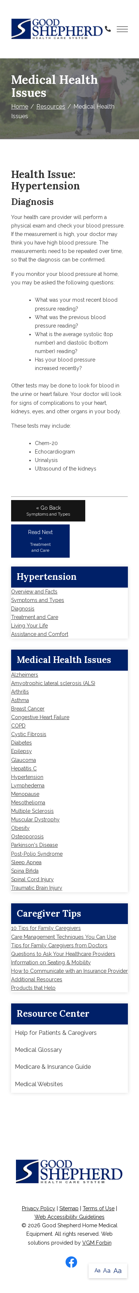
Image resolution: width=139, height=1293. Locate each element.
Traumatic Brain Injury (36, 888)
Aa (97, 1270)
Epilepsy (21, 751)
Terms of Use (99, 1208)
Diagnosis (22, 609)
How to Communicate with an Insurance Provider (69, 971)
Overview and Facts (34, 592)
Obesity (20, 828)
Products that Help (33, 988)
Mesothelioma (28, 802)
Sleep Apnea (26, 862)
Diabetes (21, 743)
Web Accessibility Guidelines (69, 1217)
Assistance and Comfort (39, 634)
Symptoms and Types (37, 600)
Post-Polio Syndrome (37, 854)
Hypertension (27, 777)
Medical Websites (39, 1084)
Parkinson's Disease (34, 845)
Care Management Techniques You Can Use (63, 937)
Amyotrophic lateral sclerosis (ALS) (53, 683)
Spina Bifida (25, 871)
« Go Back (48, 511)
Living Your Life (29, 626)
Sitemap (69, 1208)
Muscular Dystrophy (35, 819)
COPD (18, 726)
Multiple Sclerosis (32, 811)
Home (19, 106)
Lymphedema (27, 786)
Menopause (25, 794)
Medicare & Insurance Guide (53, 1066)
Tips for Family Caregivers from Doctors (59, 945)
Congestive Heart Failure (40, 717)
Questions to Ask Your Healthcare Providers (63, 954)
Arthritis (20, 692)
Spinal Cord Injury (32, 879)
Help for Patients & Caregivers (56, 1032)
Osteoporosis (27, 836)
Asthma (20, 700)
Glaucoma (23, 760)
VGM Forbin (97, 1243)
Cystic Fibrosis (28, 734)
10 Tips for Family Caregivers (46, 928)
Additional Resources (36, 979)
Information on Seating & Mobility (51, 962)
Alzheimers (24, 675)
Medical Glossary (38, 1049)
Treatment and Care (34, 617)
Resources (50, 106)
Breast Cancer (27, 709)
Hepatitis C (24, 769)
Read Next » (40, 541)
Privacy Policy (38, 1208)
